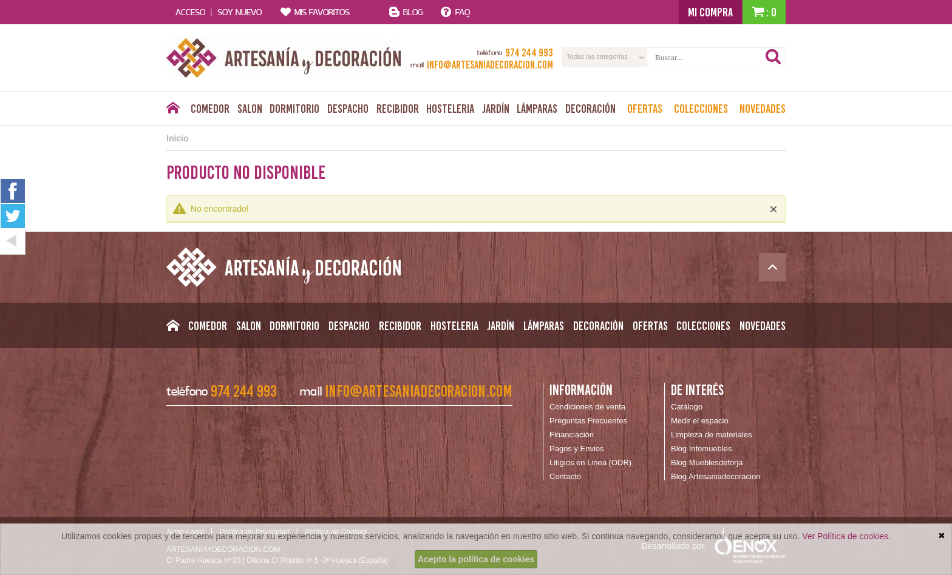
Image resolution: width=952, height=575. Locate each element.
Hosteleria (450, 108)
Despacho (348, 108)
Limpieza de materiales (711, 435)
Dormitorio (294, 108)
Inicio (177, 138)
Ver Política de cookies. (846, 536)
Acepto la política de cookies (476, 559)
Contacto (565, 476)
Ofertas (644, 108)
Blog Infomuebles (701, 448)
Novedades (762, 108)
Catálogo (686, 407)
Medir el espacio (700, 421)
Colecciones (701, 108)
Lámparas (537, 108)
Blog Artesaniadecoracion (715, 476)
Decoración (590, 108)
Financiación (571, 435)
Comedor (210, 108)
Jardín (495, 108)
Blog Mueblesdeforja (707, 462)
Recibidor (397, 108)
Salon (249, 108)
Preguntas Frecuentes (588, 421)
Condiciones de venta (587, 407)
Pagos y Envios (576, 448)
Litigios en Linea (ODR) (590, 462)
